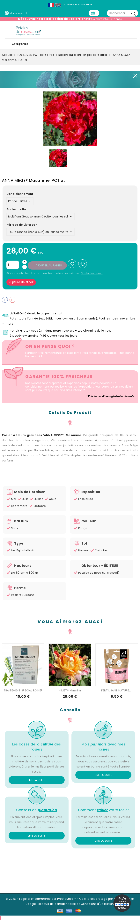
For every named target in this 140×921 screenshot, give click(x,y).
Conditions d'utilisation (97, 904)
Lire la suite (36, 780)
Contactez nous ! (92, 273)
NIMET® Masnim (70, 691)
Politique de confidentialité (56, 904)
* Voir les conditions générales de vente (110, 396)
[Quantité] (12, 265)
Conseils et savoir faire (78, 4)
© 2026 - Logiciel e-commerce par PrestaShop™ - (42, 899)
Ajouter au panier (49, 265)
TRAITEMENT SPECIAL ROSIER (23, 691)
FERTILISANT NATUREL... (116, 691)
